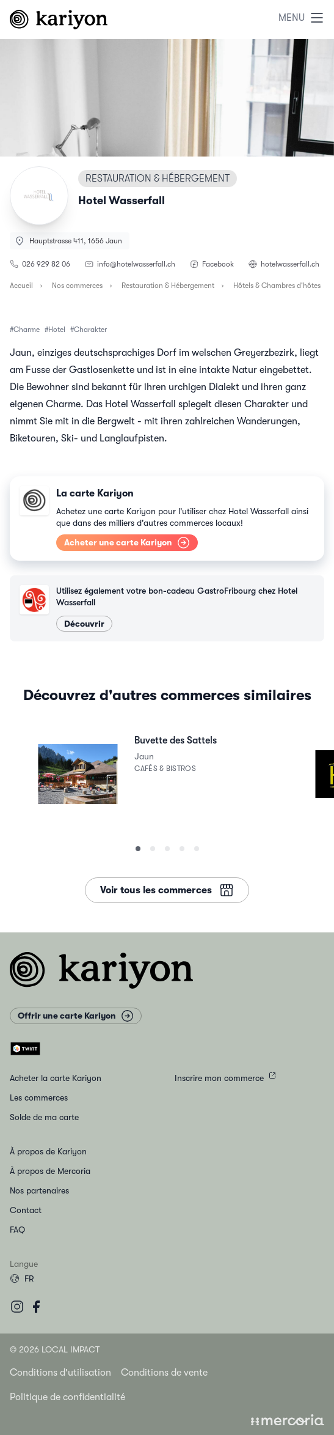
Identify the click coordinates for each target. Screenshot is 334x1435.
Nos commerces (77, 285)
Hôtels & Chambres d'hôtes (277, 285)
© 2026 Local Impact (55, 1349)
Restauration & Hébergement (168, 285)
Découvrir (84, 624)
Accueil (21, 285)
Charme (26, 329)
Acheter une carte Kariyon (127, 542)
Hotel (56, 329)
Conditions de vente (164, 1372)
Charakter (90, 329)
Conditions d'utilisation (60, 1372)
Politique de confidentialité (67, 1397)
